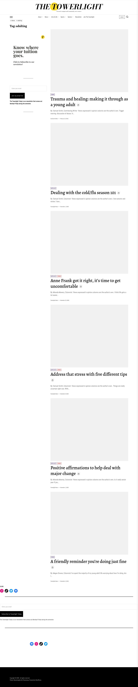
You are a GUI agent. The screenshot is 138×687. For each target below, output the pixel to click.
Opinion (70, 17)
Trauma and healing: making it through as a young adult (88, 102)
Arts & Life (55, 17)
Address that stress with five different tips (86, 377)
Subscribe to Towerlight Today (12, 614)
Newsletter (78, 17)
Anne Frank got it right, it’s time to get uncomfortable (87, 283)
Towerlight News (54, 206)
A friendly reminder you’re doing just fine (86, 564)
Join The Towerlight (88, 17)
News (47, 17)
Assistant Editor (54, 118)
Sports (63, 17)
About (40, 17)
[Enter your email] (28, 88)
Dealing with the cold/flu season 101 (85, 192)
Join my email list (17, 96)
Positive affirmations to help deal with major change (87, 470)
